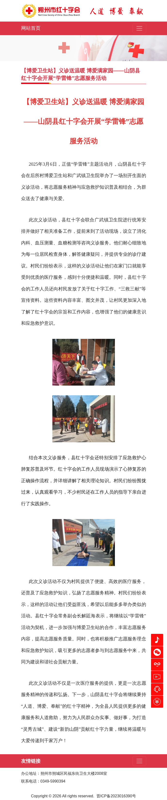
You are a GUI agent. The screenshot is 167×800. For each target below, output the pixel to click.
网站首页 (30, 28)
